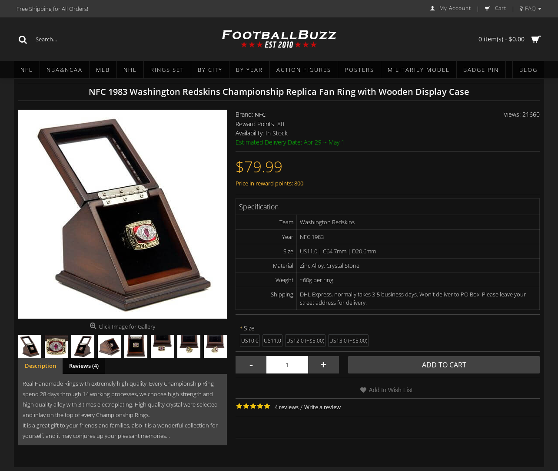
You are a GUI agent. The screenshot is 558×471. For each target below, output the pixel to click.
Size (249, 328)
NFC (260, 114)
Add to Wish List (390, 390)
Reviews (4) (84, 366)
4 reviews (287, 407)
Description (40, 366)
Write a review (322, 407)
